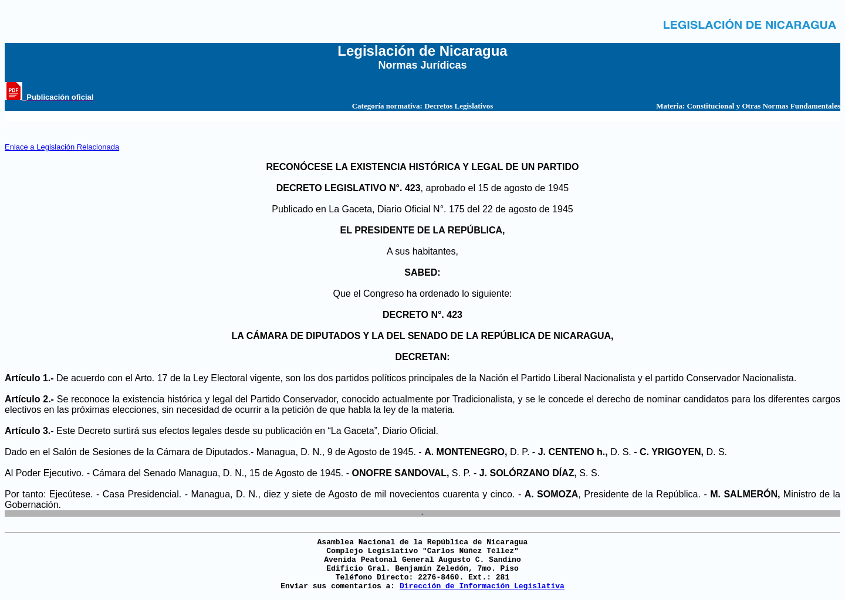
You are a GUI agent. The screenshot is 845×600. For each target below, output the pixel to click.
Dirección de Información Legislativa (482, 586)
